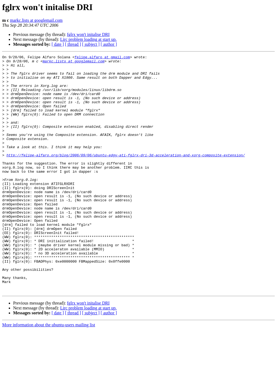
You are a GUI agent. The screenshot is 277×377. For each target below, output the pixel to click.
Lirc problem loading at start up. (88, 39)
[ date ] (58, 44)
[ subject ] (91, 44)
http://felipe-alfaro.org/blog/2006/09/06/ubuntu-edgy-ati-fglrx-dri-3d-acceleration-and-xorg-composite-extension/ (126, 175)
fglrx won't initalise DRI (88, 34)
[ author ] (109, 44)
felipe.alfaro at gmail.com (102, 57)
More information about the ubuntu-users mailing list (48, 372)
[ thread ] (73, 44)
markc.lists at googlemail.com (36, 20)
